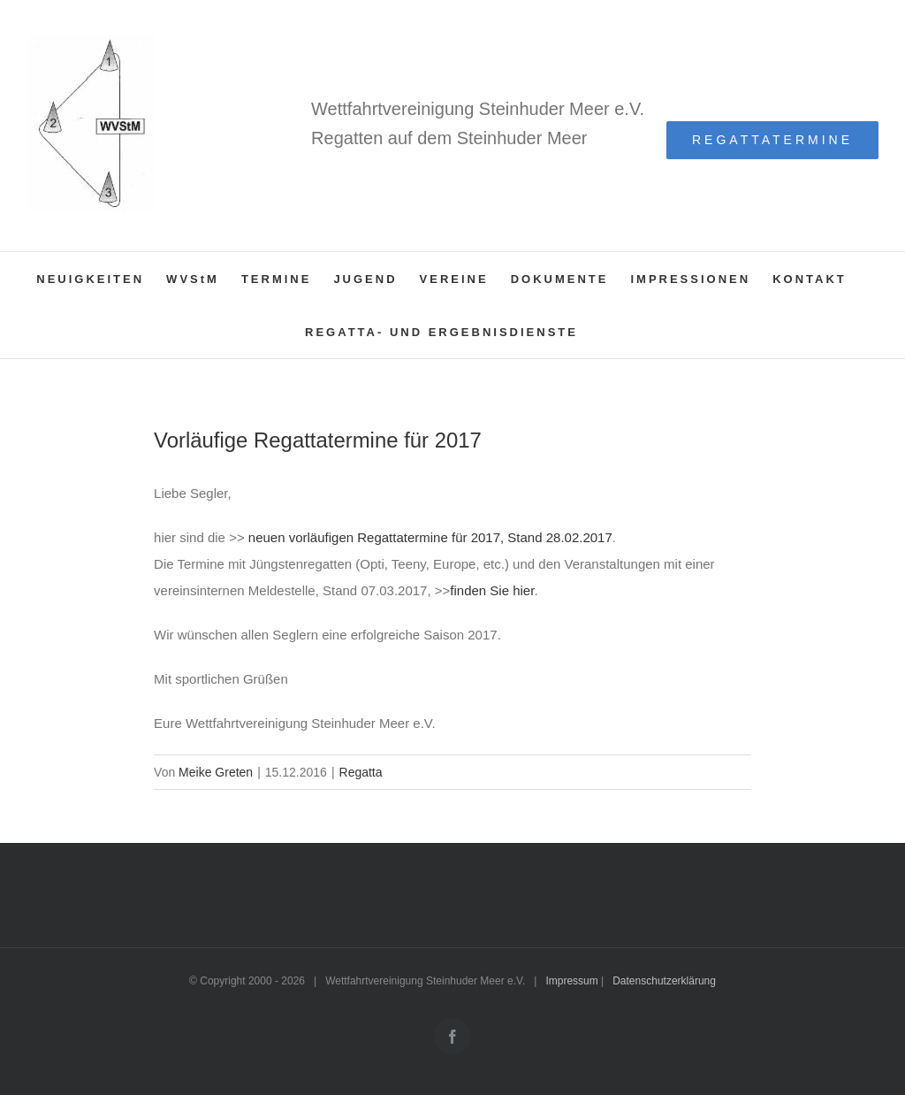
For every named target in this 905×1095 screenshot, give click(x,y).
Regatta (361, 772)
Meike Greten (216, 772)
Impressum (571, 981)
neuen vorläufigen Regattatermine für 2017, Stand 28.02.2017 (428, 537)
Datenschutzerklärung (664, 981)
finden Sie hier (492, 590)
